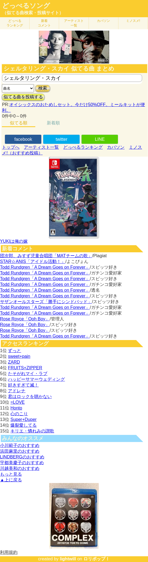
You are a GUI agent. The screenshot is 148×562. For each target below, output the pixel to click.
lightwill (68, 559)
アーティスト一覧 (41, 147)
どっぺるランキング (83, 147)
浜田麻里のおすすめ (19, 451)
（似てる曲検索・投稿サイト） (32, 12)
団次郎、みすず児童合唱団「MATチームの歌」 (46, 255)
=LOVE (17, 402)
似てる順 (18, 123)
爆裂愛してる (23, 425)
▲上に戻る (11, 480)
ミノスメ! (133, 21)
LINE (100, 139)
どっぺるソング (26, 5)
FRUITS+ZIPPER (25, 367)
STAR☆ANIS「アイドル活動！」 (32, 261)
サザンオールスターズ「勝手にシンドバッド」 (46, 301)
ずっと (14, 350)
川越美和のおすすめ (19, 468)
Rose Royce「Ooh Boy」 (25, 319)
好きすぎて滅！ (23, 385)
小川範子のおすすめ (19, 445)
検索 (42, 88)
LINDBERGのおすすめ (22, 457)
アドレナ (16, 390)
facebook (23, 139)
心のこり (19, 413)
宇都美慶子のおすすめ (22, 462)
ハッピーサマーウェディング (36, 379)
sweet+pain (19, 356)
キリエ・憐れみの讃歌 (32, 431)
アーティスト (74, 23)
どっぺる (15, 23)
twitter (62, 139)
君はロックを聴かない (30, 396)
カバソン (103, 21)
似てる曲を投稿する (23, 97)
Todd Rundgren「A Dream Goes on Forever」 (45, 267)
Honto (16, 408)
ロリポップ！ (96, 559)
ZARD (14, 362)
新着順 (53, 123)
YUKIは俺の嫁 (14, 241)
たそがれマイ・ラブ (27, 373)
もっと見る (11, 474)
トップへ (10, 147)
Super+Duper (23, 419)
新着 (44, 23)
